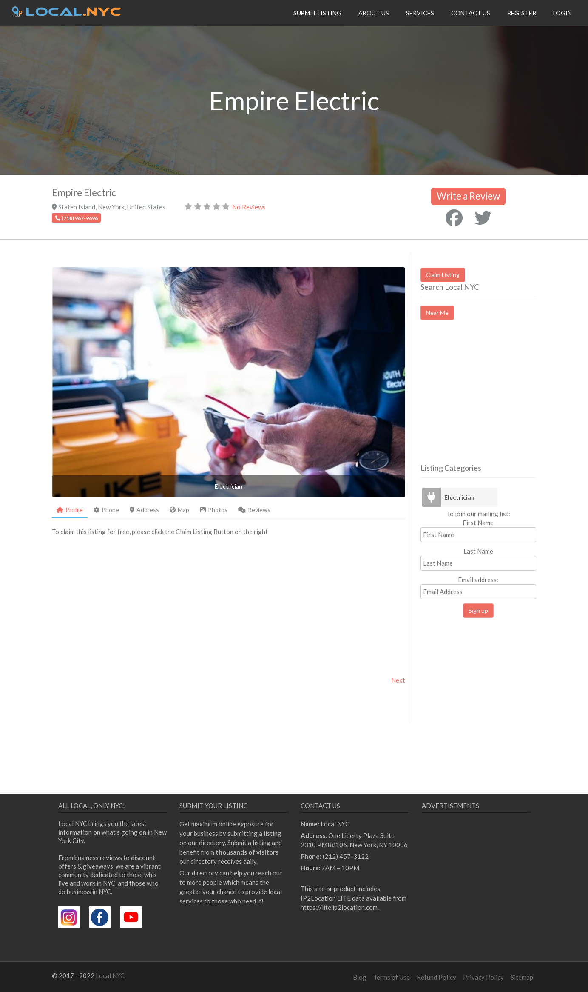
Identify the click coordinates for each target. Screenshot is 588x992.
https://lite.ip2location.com (339, 907)
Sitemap (522, 977)
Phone (106, 509)
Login (562, 13)
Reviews (254, 509)
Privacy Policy (483, 977)
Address (144, 509)
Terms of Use (391, 977)
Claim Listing (443, 274)
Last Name (478, 551)
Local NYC (110, 975)
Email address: (478, 587)
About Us (373, 13)
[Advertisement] (491, 399)
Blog (359, 977)
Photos (213, 509)
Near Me (437, 312)
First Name (478, 522)
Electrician (459, 497)
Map (179, 509)
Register (521, 13)
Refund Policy (436, 977)
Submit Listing (317, 13)
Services (420, 13)
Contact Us (470, 13)
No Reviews (249, 207)
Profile (70, 509)
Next (398, 680)
